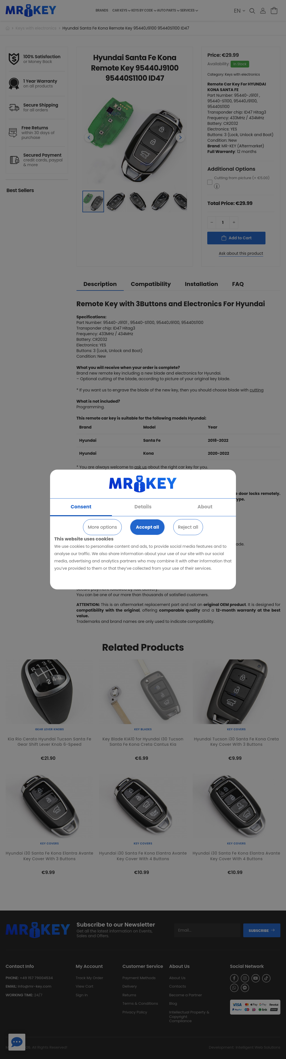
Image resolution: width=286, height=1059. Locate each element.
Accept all (147, 527)
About (204, 506)
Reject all (188, 527)
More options (102, 527)
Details (143, 506)
